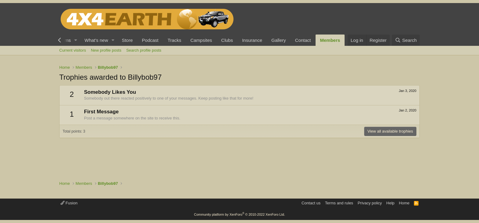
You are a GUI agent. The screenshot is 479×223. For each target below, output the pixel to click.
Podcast (150, 40)
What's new (96, 40)
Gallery (278, 40)
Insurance (252, 40)
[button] (75, 40)
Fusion (69, 203)
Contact (303, 40)
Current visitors (72, 50)
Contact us (311, 203)
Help (390, 203)
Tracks (174, 40)
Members (330, 40)
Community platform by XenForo (239, 214)
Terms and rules (339, 203)
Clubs (227, 40)
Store (127, 40)
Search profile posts (143, 50)
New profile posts (106, 50)
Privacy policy (370, 203)
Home (404, 203)
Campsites (201, 40)
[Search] (406, 40)
